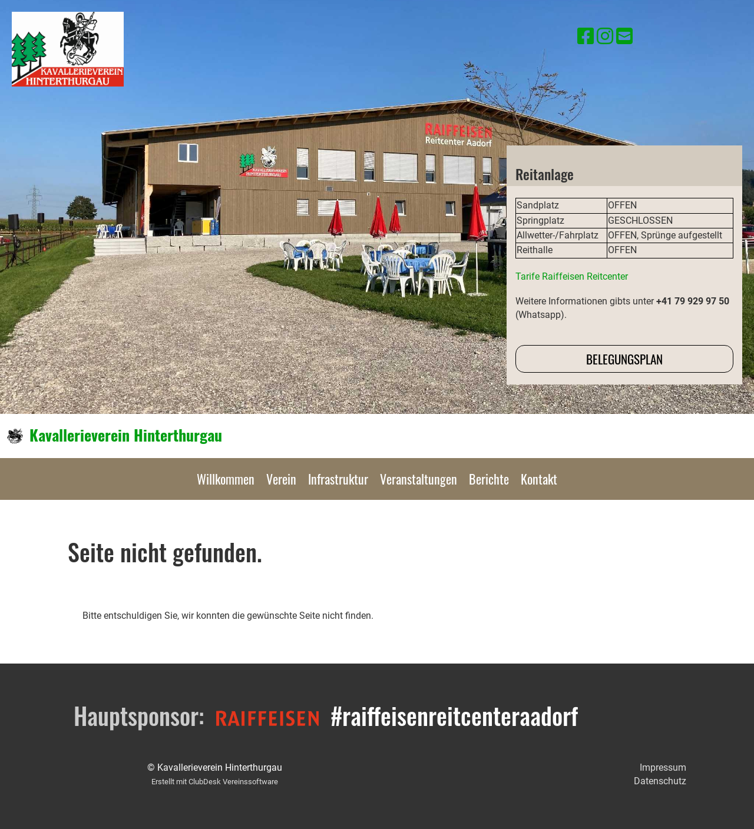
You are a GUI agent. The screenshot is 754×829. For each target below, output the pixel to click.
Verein (281, 478)
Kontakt (539, 478)
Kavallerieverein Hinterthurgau (125, 435)
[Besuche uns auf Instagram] (605, 36)
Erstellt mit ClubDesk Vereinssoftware (214, 781)
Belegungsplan (624, 359)
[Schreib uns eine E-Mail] (624, 36)
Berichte (489, 478)
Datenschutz (660, 781)
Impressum (663, 767)
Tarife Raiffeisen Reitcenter (571, 276)
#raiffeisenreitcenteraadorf (454, 715)
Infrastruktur (338, 478)
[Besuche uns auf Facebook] (585, 36)
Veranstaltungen (418, 478)
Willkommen (225, 478)
